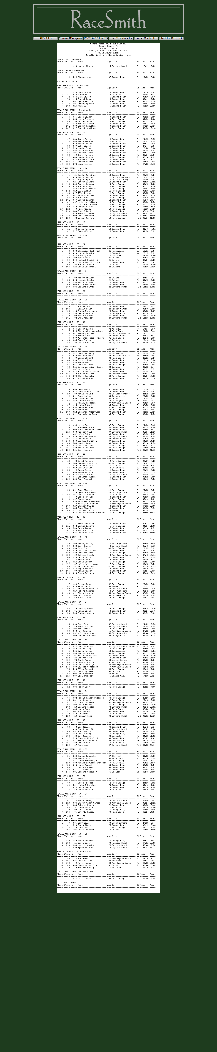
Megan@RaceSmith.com (119, 57)
